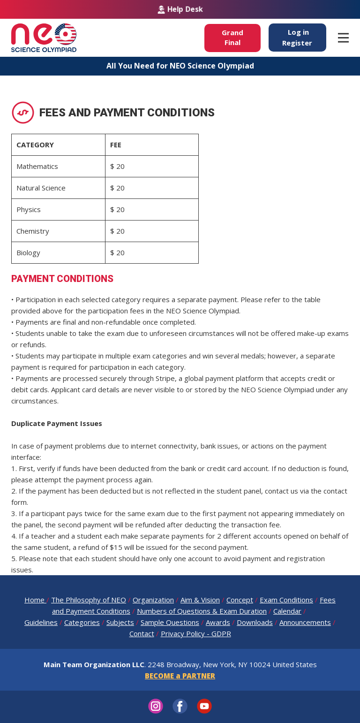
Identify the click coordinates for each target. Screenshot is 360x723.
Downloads (255, 622)
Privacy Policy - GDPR (196, 633)
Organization (153, 599)
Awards (218, 622)
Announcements (305, 622)
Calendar (287, 611)
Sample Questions (170, 622)
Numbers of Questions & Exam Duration (202, 611)
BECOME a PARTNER (180, 675)
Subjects (120, 622)
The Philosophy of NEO (88, 599)
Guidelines (41, 622)
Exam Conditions (286, 599)
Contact (141, 633)
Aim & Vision (200, 599)
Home (35, 599)
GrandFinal (232, 37)
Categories (82, 622)
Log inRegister (297, 37)
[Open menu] (343, 37)
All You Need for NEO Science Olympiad (180, 66)
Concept (239, 599)
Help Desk (180, 9)
